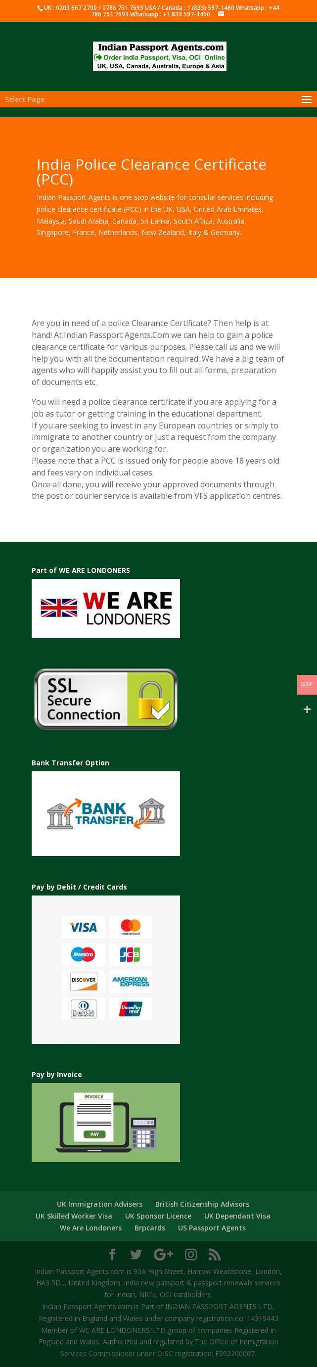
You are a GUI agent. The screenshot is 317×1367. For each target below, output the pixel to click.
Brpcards (150, 1227)
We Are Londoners (91, 1227)
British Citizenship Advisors (202, 1204)
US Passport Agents (212, 1227)
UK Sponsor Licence (158, 1216)
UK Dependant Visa (237, 1216)
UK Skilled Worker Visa (74, 1216)
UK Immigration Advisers (99, 1204)
